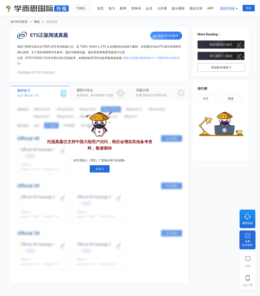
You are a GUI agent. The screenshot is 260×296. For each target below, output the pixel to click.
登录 (249, 8)
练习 (112, 8)
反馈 (247, 265)
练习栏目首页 (19, 21)
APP (210, 8)
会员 (149, 8)
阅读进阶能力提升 (221, 44)
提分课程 (178, 8)
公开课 (162, 8)
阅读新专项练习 (221, 67)
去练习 (99, 168)
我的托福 (227, 8)
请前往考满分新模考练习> (139, 58)
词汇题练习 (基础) (221, 55)
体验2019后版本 (168, 35)
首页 (100, 8)
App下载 (248, 284)
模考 (123, 8)
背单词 (136, 8)
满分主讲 (195, 8)
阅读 (37, 21)
